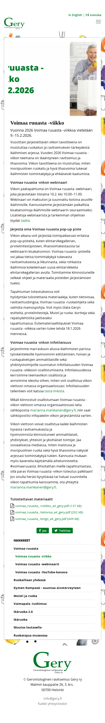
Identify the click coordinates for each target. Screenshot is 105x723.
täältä (25, 220)
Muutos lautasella (28, 627)
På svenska (93, 15)
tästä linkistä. (55, 391)
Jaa (42, 531)
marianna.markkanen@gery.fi (53, 410)
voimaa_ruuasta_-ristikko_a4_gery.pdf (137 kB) (48, 506)
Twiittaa (62, 531)
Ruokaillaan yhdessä (30, 580)
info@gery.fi (53, 698)
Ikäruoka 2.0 (23, 612)
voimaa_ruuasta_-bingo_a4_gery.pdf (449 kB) (47, 519)
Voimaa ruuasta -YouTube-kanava (41, 572)
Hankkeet (22, 540)
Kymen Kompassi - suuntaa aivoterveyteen (47, 588)
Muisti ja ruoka (25, 596)
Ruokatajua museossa (30, 635)
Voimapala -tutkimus (30, 604)
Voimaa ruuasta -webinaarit (37, 564)
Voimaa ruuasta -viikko (33, 556)
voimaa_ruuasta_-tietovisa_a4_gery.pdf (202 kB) (49, 512)
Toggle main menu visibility (99, 21)
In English (75, 15)
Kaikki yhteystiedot (52, 703)
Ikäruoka (20, 619)
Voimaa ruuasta (26, 548)
